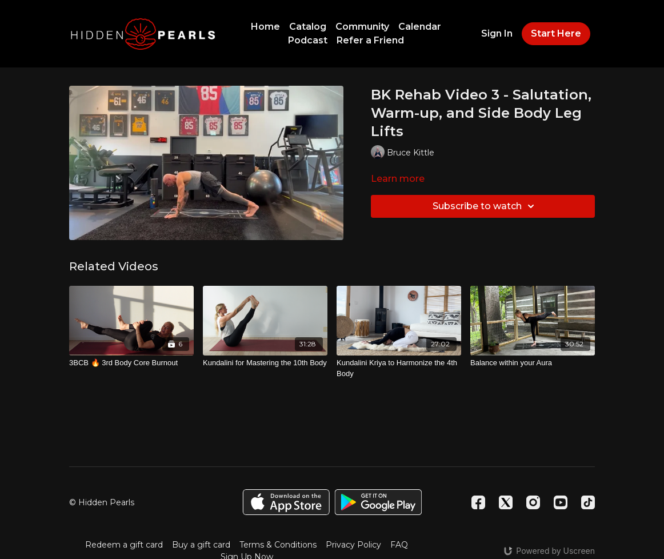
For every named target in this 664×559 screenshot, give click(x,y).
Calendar (419, 26)
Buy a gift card (201, 545)
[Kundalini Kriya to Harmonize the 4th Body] (399, 368)
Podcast (307, 40)
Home (265, 26)
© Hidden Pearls (101, 502)
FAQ (399, 545)
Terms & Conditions (278, 545)
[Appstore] (286, 502)
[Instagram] (533, 502)
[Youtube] (560, 502)
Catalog (307, 26)
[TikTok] (588, 502)
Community (362, 26)
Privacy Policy (353, 545)
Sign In (497, 33)
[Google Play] (378, 502)
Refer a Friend (370, 40)
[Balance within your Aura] (532, 363)
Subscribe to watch (485, 206)
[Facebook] (478, 502)
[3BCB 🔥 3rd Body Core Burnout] (131, 363)
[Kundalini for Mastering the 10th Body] (265, 363)
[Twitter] (506, 502)
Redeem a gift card (124, 545)
